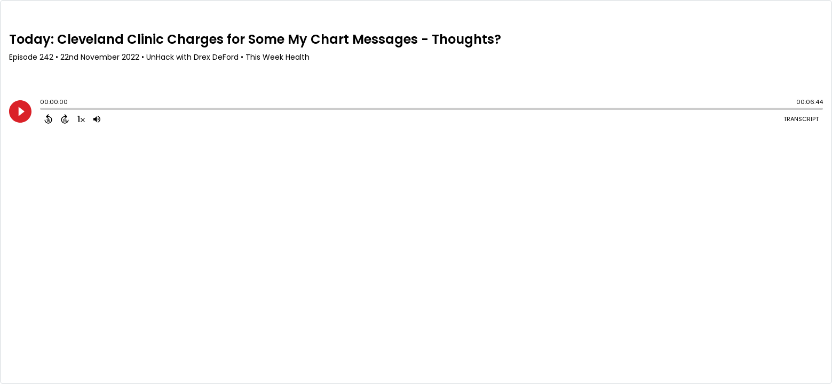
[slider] (42, 110)
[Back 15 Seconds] (48, 119)
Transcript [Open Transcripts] (801, 119)
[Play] (20, 111)
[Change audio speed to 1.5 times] (81, 119)
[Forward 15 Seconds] (65, 119)
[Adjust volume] (97, 119)
